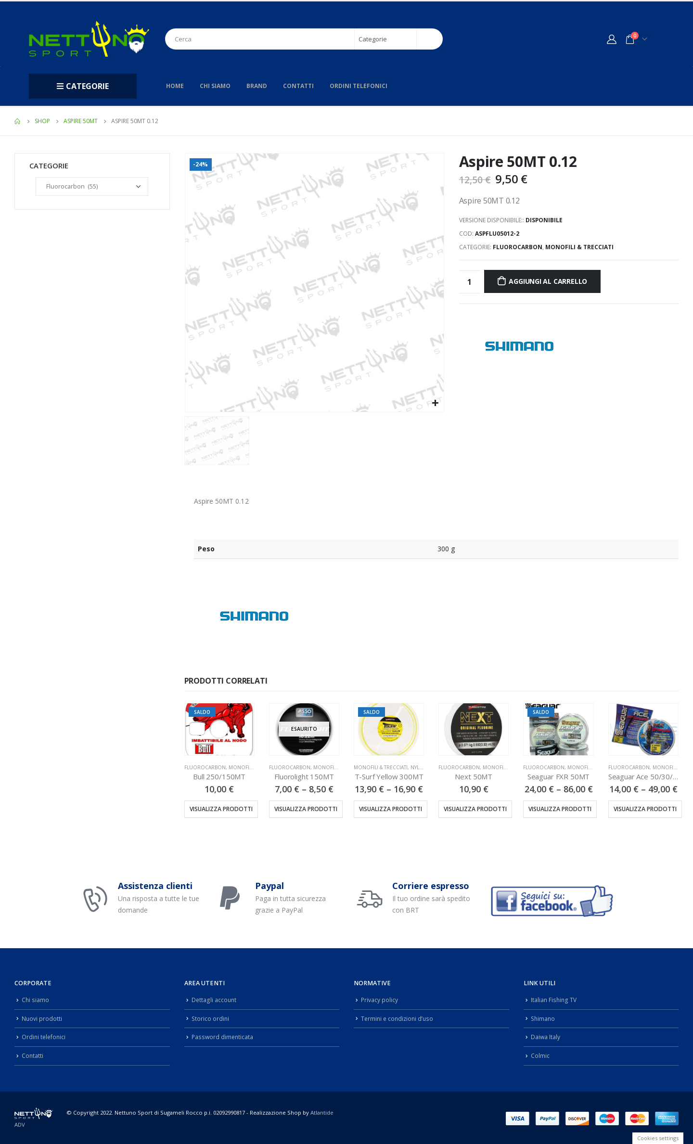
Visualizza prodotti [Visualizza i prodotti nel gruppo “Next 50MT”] (475, 809)
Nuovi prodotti (42, 1018)
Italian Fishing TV (554, 999)
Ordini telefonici (358, 86)
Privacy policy (379, 999)
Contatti (298, 86)
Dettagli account (214, 999)
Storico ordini (211, 1018)
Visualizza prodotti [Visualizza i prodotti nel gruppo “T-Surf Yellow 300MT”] (390, 809)
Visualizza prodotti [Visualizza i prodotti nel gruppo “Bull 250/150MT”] (221, 809)
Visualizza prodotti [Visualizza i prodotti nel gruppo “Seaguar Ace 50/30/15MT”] (645, 809)
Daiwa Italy (546, 1035)
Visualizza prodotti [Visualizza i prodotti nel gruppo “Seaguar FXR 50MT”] (559, 809)
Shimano (543, 1018)
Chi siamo (215, 86)
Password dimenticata (223, 1035)
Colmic (540, 1054)
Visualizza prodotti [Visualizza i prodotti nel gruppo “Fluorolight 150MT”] (305, 809)
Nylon (419, 767)
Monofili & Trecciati (579, 247)
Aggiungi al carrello (548, 281)
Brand (256, 86)
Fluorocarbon (517, 247)
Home (175, 86)
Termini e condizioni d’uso (398, 1018)
